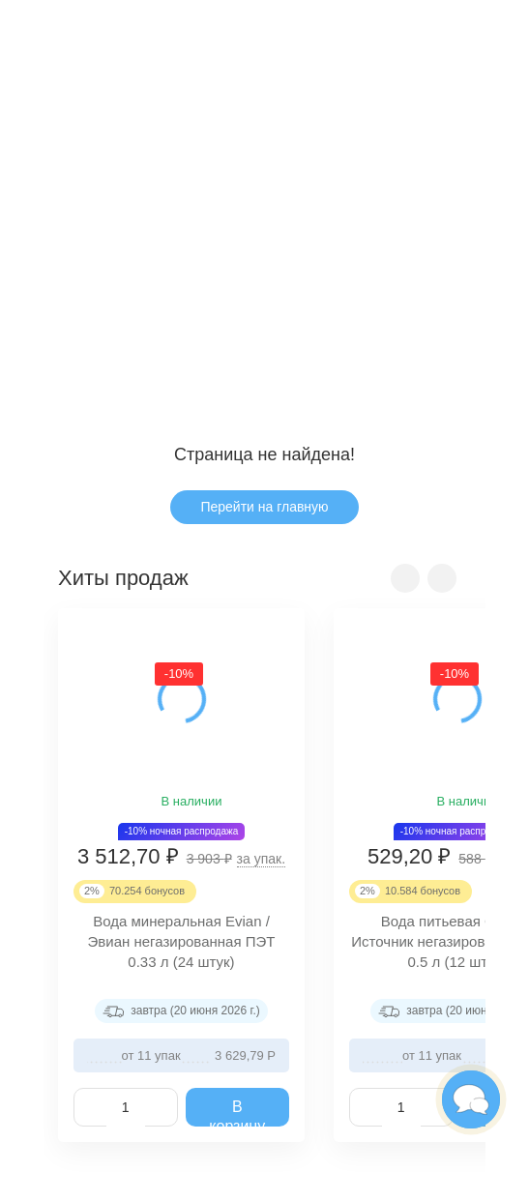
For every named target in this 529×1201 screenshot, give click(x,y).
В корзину (237, 1113)
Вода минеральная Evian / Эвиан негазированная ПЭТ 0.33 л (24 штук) (182, 942)
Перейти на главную (264, 506)
